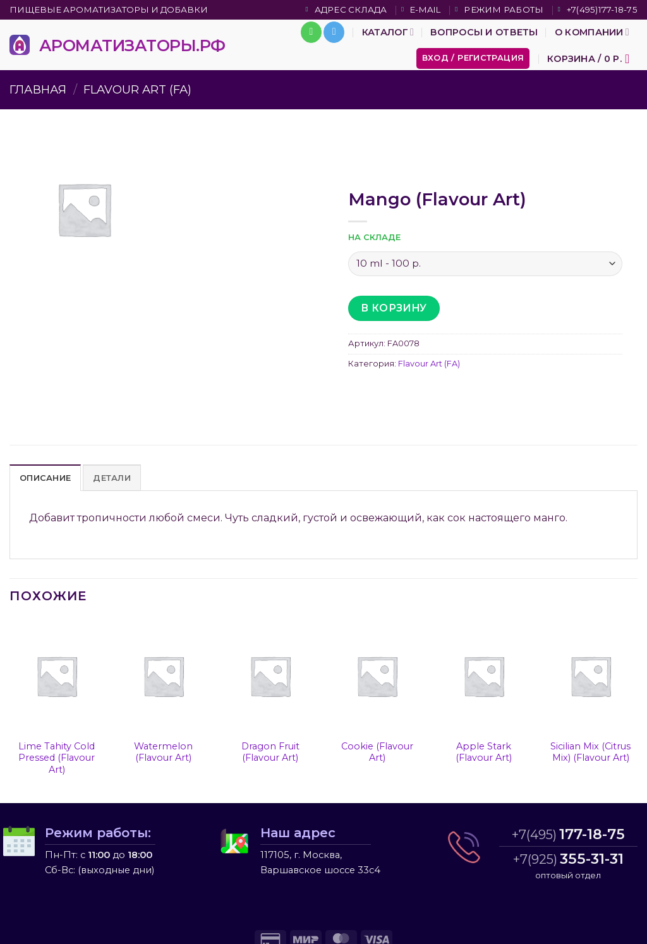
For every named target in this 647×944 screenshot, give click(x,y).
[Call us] (311, 32)
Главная (37, 89)
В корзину (394, 308)
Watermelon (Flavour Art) (163, 752)
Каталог (388, 32)
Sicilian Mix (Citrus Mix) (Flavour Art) (590, 752)
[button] (473, 58)
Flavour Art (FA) (137, 89)
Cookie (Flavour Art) (377, 752)
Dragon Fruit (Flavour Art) (270, 752)
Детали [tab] (112, 478)
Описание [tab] (45, 478)
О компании (592, 32)
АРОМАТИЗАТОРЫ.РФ (132, 45)
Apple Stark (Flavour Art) (484, 752)
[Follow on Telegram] (334, 32)
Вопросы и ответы (484, 32)
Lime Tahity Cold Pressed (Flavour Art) (56, 758)
